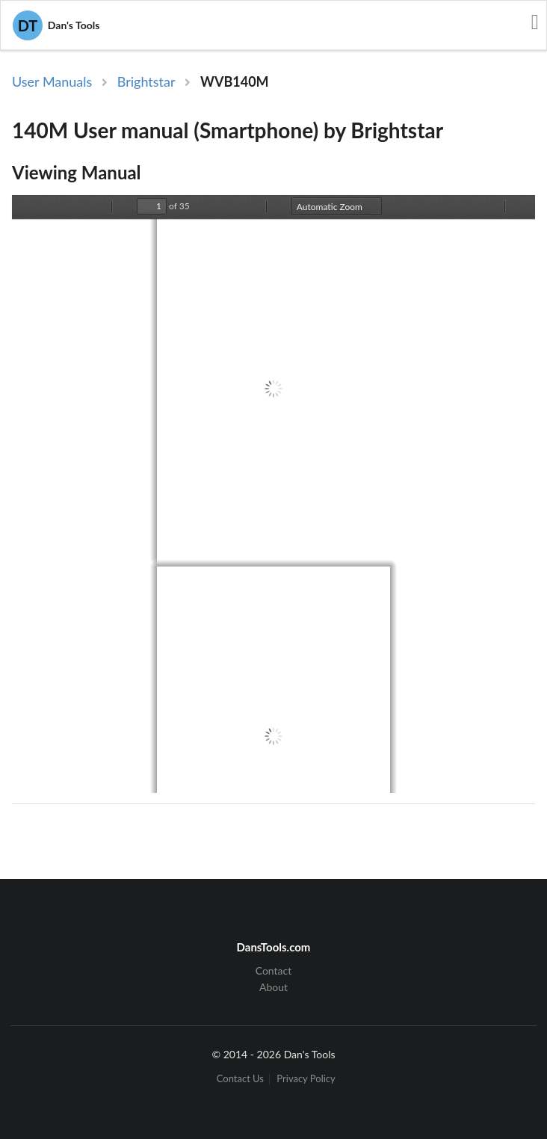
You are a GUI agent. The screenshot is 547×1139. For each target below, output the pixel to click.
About (273, 987)
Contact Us (240, 1079)
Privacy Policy (305, 1079)
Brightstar (146, 81)
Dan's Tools (56, 25)
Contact (274, 971)
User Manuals (52, 81)
